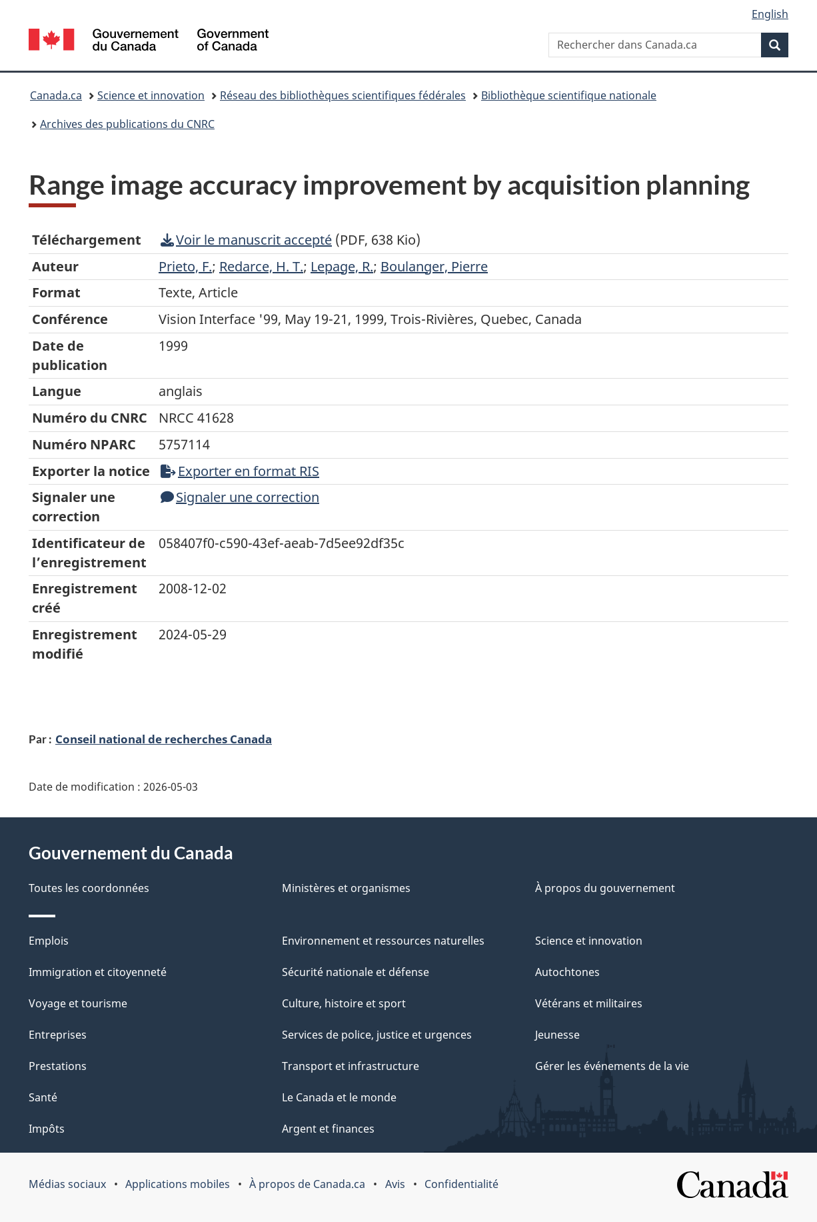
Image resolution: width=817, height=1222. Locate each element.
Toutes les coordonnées (89, 888)
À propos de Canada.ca (307, 1184)
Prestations (58, 1066)
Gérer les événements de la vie (612, 1066)
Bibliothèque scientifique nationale (568, 95)
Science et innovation (151, 95)
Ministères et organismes (346, 888)
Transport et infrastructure (350, 1066)
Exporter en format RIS (240, 471)
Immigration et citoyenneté (98, 972)
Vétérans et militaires (588, 1003)
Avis (395, 1184)
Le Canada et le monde (339, 1097)
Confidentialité (461, 1184)
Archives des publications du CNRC (127, 124)
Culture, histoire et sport (344, 1003)
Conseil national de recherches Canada (163, 739)
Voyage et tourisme (78, 1003)
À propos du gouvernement (605, 888)
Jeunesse (557, 1034)
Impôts (47, 1128)
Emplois (49, 940)
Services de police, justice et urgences (377, 1034)
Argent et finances (328, 1128)
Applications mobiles (177, 1184)
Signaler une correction (240, 497)
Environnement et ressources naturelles (383, 940)
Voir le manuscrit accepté (246, 240)
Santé (43, 1097)
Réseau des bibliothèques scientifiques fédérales (343, 95)
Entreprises (58, 1034)
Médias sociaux (67, 1184)
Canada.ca (56, 95)
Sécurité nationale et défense (355, 972)
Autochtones (567, 972)
